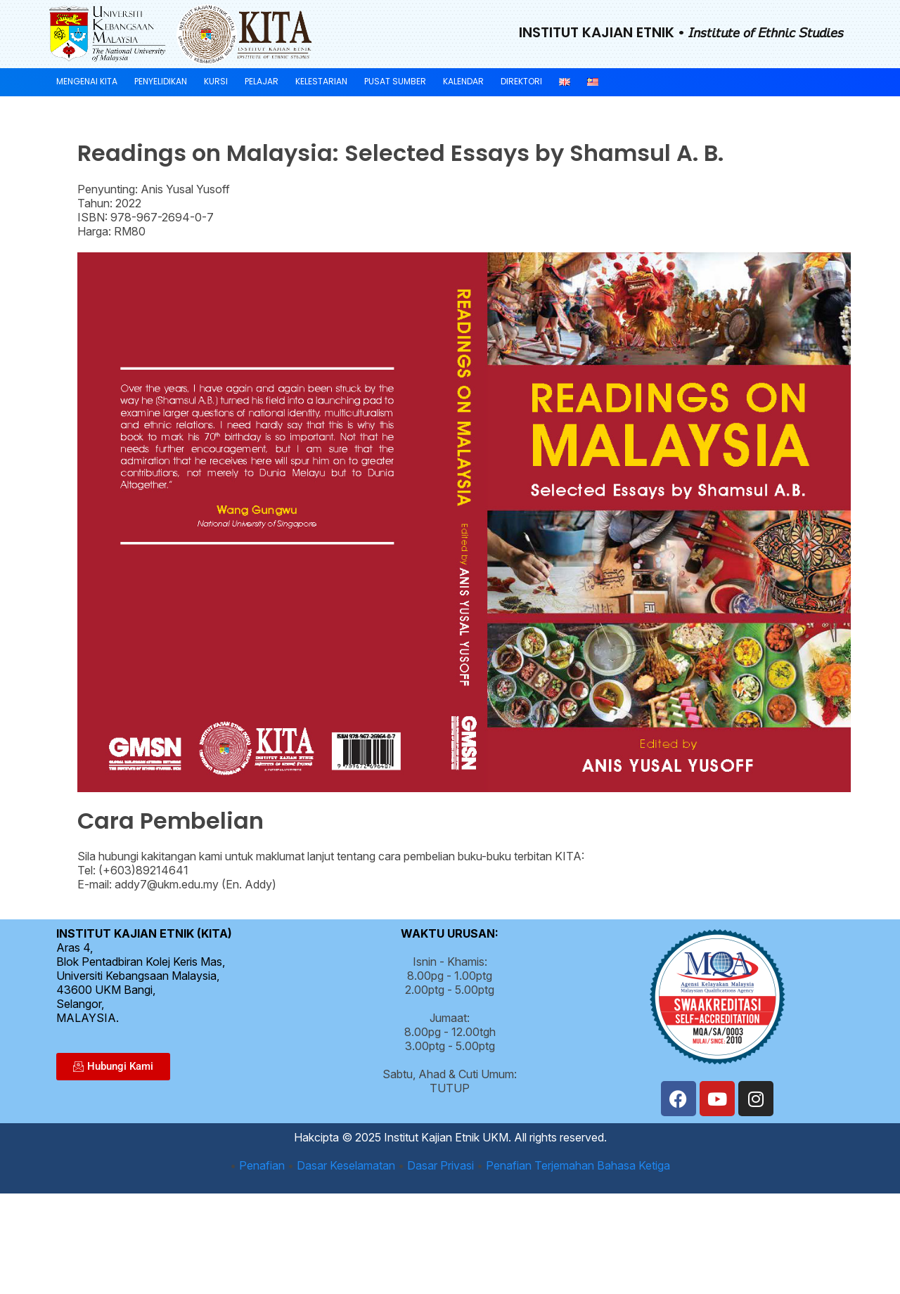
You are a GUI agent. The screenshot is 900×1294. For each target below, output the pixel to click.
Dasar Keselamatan (346, 1165)
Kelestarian (321, 81)
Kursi (216, 81)
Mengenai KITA (86, 81)
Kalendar (463, 81)
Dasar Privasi (440, 1165)
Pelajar (261, 81)
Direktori (521, 81)
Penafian (262, 1165)
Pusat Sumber (395, 81)
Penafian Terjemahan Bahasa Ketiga (578, 1165)
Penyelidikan (160, 81)
